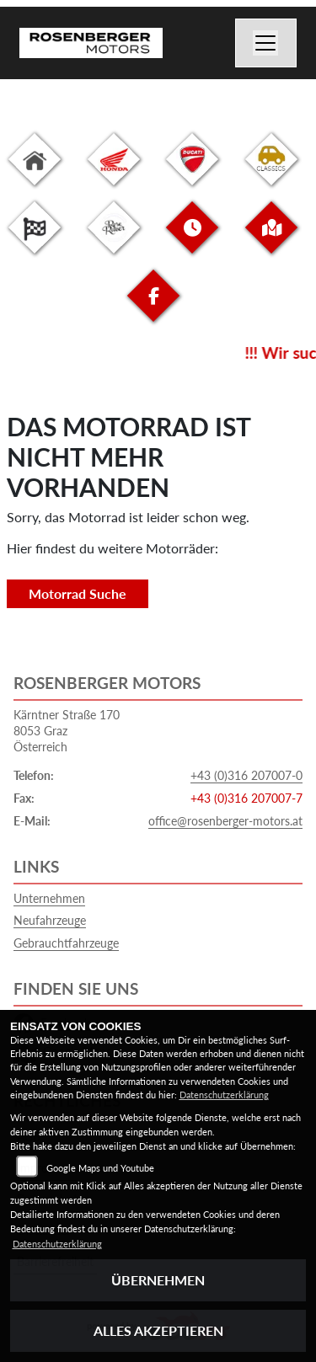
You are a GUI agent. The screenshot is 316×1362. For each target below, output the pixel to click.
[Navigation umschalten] (266, 43)
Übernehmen (158, 1280)
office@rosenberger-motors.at (225, 821)
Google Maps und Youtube (100, 1167)
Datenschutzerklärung (224, 1094)
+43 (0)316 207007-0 (246, 775)
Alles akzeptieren (158, 1330)
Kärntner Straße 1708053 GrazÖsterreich (66, 730)
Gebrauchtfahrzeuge (66, 943)
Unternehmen (49, 898)
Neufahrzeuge (49, 920)
